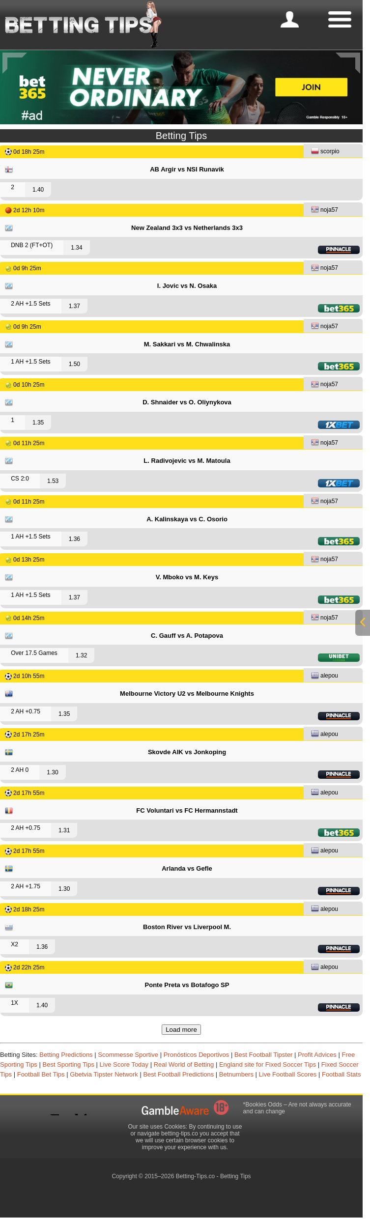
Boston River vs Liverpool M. (187, 927)
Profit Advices (317, 1054)
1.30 (52, 772)
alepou (324, 676)
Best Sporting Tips (68, 1064)
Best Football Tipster (263, 1054)
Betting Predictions (65, 1054)
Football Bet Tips (41, 1074)
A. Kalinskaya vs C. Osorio (187, 519)
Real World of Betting (184, 1064)
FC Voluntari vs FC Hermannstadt (186, 810)
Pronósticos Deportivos (196, 1054)
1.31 (64, 830)
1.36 (74, 539)
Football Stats (341, 1074)
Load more (181, 1029)
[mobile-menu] (290, 19)
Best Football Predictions (178, 1074)
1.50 (74, 364)
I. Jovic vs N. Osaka (187, 285)
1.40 (38, 189)
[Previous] (14, 63)
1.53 (52, 481)
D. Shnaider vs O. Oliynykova (186, 402)
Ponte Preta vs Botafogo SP (187, 985)
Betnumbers (236, 1074)
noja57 (324, 210)
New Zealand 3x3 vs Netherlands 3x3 (187, 227)
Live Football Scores (288, 1074)
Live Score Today (124, 1064)
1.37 (74, 306)
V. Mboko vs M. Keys (187, 577)
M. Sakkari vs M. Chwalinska (187, 344)
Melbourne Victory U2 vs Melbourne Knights (187, 693)
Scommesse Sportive (128, 1054)
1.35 (38, 422)
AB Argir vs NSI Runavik (187, 169)
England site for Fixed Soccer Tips (267, 1064)
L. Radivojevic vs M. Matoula (186, 460)
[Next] (348, 63)
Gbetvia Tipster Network (104, 1074)
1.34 (76, 247)
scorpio (325, 152)
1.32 (81, 655)
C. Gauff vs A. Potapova (187, 635)
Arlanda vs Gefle (187, 868)
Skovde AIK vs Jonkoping (187, 752)
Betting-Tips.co (195, 1176)
